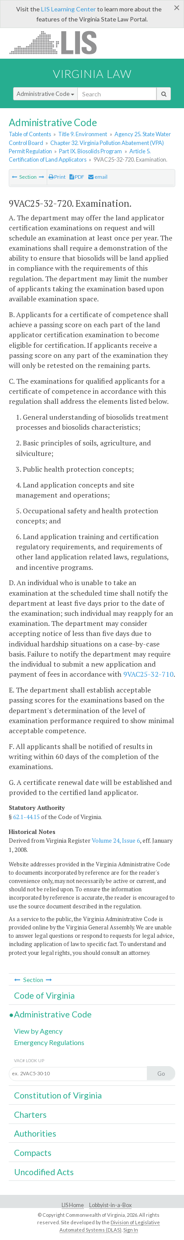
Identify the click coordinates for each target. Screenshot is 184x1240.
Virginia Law (92, 73)
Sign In (130, 1230)
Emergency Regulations (49, 1042)
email (98, 176)
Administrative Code (45, 93)
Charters (30, 1114)
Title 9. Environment (82, 134)
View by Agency (38, 1031)
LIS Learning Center (68, 9)
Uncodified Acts (44, 1172)
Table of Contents (30, 134)
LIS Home (73, 1205)
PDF (76, 176)
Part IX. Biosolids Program (90, 151)
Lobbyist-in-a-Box (110, 1205)
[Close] (177, 7)
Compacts (33, 1153)
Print (57, 176)
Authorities (35, 1133)
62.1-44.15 (26, 817)
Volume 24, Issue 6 (116, 840)
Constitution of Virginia (58, 1095)
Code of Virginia (44, 995)
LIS (58, 42)
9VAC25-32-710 (148, 674)
